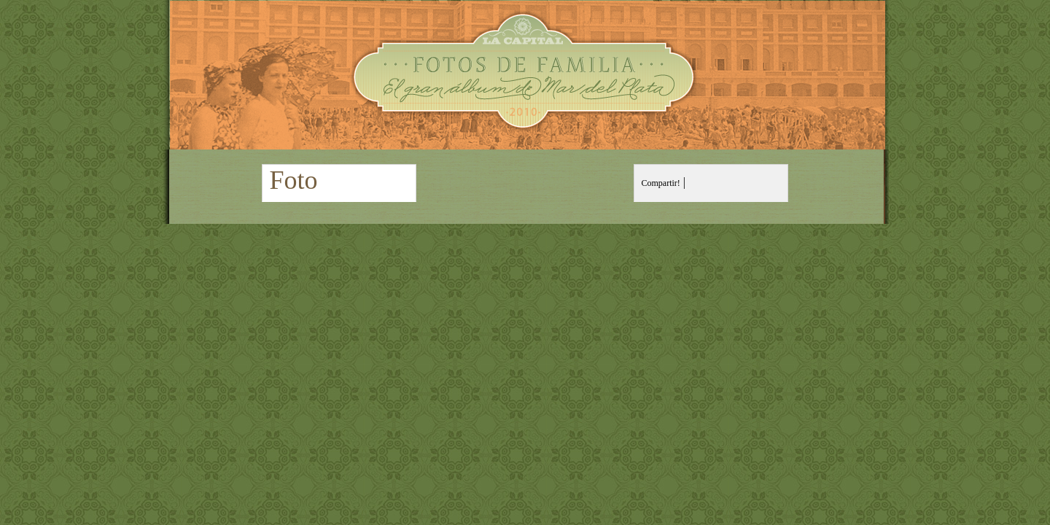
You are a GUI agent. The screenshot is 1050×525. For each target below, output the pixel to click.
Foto (294, 180)
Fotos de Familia (525, 74)
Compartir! (661, 183)
